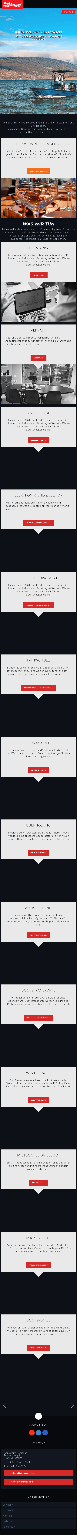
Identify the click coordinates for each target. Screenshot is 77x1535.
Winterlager (38, 1100)
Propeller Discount (38, 523)
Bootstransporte (38, 1018)
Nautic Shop (38, 440)
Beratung (38, 275)
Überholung (38, 853)
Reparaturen (38, 770)
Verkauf (38, 358)
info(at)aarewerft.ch (23, 1473)
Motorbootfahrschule (38, 688)
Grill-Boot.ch (38, 171)
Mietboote (38, 1182)
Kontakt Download (22, 1482)
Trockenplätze (38, 1265)
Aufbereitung (38, 935)
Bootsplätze (38, 1347)
